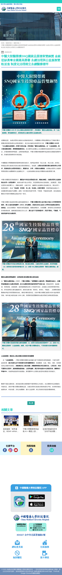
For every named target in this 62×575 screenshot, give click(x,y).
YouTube (16, 450)
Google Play (37, 496)
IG (10, 450)
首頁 (2, 43)
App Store (37, 504)
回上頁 (31, 403)
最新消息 (16, 43)
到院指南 (31, 450)
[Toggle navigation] (59, 9)
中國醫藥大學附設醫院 (31, 518)
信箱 (52, 450)
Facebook (5, 450)
